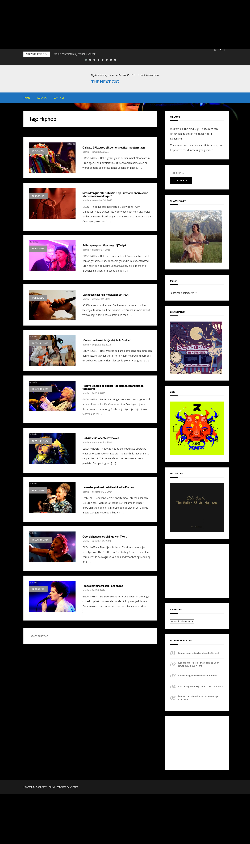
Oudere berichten (38, 635)
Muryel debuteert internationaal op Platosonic (198, 698)
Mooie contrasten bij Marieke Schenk (74, 54)
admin (85, 151)
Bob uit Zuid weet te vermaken (100, 438)
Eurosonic (38, 150)
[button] (215, 50)
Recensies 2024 (40, 388)
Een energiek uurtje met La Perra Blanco (200, 686)
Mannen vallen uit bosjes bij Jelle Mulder (106, 340)
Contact (58, 97)
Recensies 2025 (40, 343)
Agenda (42, 97)
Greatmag (61, 787)
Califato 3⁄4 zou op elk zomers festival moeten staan (113, 147)
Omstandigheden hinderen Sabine (197, 675)
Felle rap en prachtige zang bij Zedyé (104, 245)
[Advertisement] (104, 24)
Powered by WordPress (35, 787)
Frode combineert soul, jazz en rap (102, 585)
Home (26, 97)
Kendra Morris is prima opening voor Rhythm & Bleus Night (198, 664)
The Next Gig (105, 81)
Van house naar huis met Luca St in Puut (105, 294)
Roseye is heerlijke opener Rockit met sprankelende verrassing (112, 387)
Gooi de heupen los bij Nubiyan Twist (104, 536)
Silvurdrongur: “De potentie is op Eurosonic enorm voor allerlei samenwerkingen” (115, 194)
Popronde (38, 248)
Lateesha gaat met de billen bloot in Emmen (108, 487)
